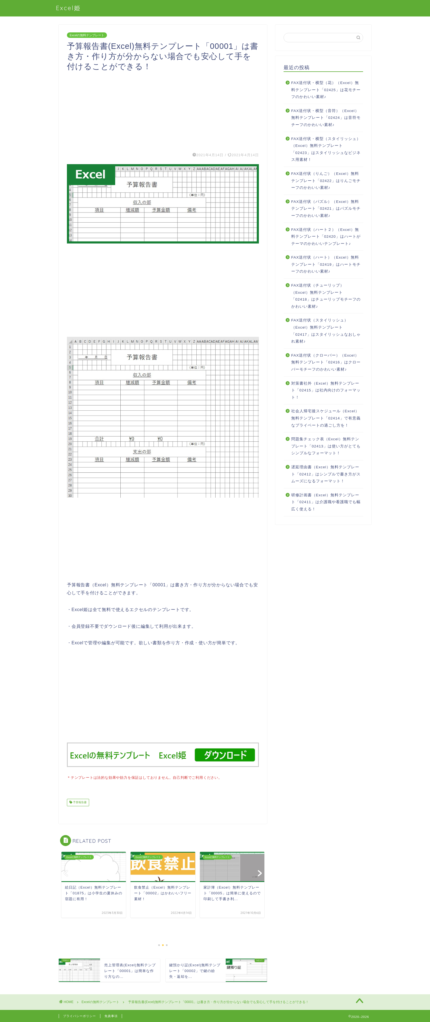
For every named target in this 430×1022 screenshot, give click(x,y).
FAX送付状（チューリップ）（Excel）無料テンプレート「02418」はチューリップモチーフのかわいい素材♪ (326, 296)
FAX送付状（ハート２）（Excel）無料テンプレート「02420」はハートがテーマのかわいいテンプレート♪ (326, 237)
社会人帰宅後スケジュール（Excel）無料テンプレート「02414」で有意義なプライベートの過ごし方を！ (326, 418)
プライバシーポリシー (79, 1015)
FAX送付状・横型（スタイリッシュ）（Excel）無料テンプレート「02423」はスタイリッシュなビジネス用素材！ (326, 149)
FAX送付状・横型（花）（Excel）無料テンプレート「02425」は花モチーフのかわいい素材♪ (326, 90)
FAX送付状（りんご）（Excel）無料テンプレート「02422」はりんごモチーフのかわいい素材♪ (326, 181)
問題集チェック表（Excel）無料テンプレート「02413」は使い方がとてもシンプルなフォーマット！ (326, 446)
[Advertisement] (163, 109)
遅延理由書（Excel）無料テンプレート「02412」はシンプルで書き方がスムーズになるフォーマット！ (326, 474)
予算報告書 (79, 801)
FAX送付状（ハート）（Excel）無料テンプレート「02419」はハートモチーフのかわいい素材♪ (326, 264)
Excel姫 (68, 8)
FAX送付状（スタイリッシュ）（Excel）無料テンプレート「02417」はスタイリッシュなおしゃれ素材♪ (326, 330)
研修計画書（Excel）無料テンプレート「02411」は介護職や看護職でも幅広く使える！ (326, 502)
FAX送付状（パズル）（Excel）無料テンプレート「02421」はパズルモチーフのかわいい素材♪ (326, 209)
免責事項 (111, 1015)
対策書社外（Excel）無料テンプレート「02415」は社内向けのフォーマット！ (326, 390)
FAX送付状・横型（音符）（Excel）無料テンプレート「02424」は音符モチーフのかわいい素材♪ (326, 118)
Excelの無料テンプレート (87, 35)
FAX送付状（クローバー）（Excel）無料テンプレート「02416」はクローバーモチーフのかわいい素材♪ (326, 362)
